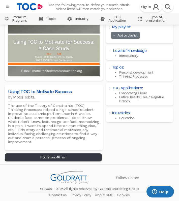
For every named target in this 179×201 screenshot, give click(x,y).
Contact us (58, 195)
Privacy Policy (81, 195)
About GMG (104, 195)
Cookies (123, 195)
